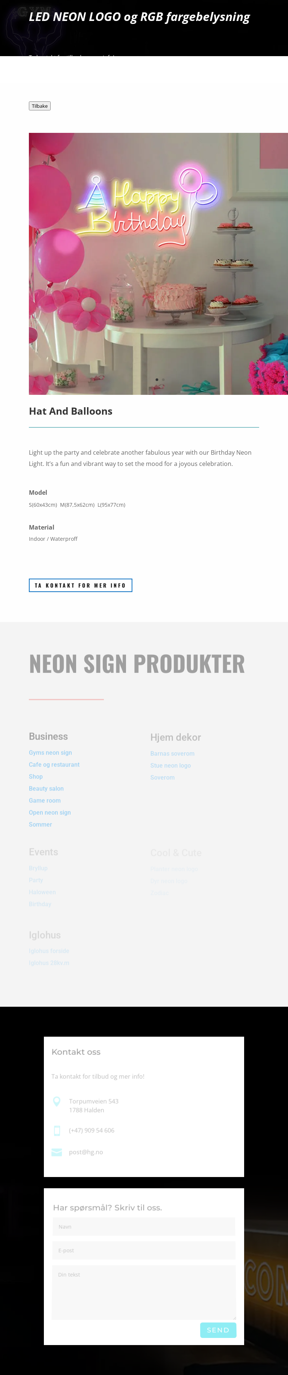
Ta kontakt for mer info (80, 585)
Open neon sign (50, 804)
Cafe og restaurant (55, 756)
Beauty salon (46, 780)
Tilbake (40, 106)
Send (218, 1330)
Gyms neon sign (50, 744)
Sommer (40, 816)
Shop (36, 768)
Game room (45, 792)
